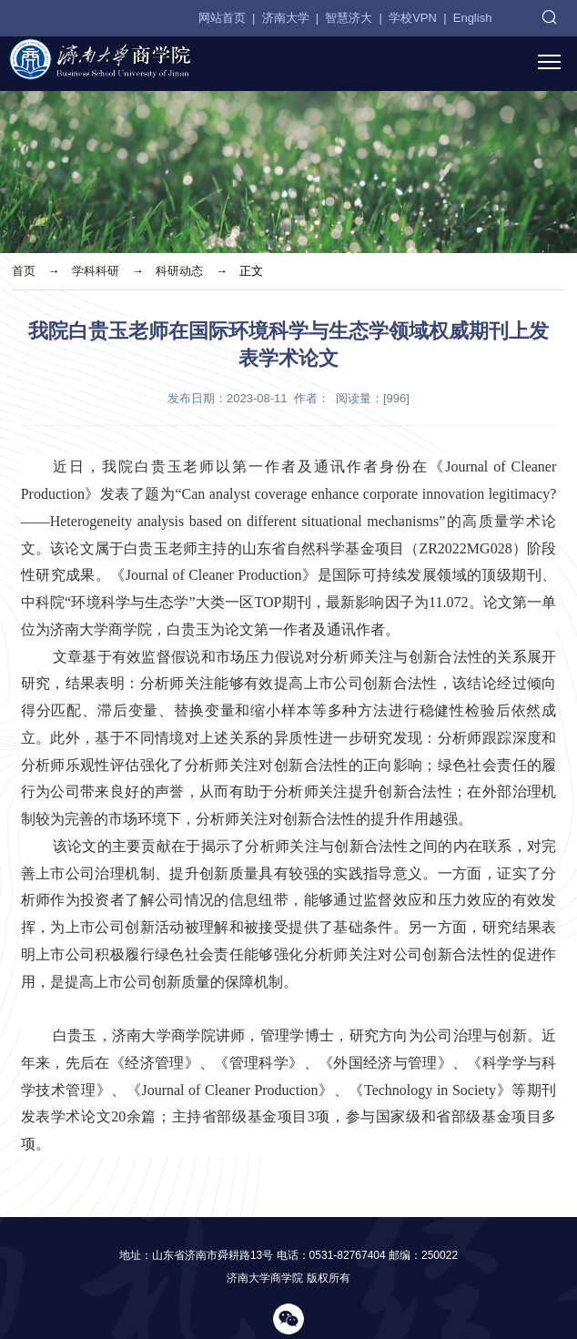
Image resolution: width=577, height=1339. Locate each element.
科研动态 (179, 271)
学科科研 (95, 271)
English (472, 18)
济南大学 (285, 18)
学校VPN (413, 18)
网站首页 (222, 18)
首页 (23, 271)
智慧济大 (348, 18)
